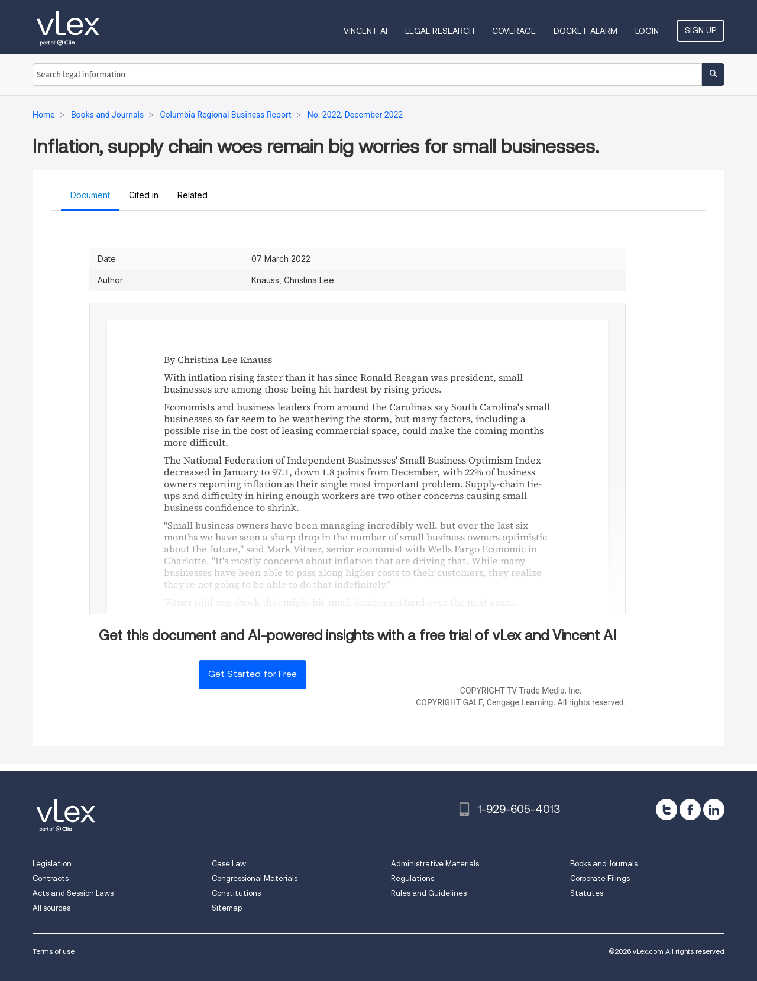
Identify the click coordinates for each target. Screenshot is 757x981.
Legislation (52, 863)
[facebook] (690, 809)
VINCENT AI (365, 30)
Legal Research (439, 30)
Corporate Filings (600, 878)
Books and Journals (604, 863)
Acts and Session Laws (73, 893)
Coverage (514, 30)
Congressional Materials (254, 878)
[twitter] (666, 809)
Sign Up (700, 30)
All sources (51, 908)
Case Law (229, 863)
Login (647, 30)
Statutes (586, 893)
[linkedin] (713, 809)
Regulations (412, 878)
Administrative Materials (435, 863)
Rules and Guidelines (429, 893)
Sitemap (227, 908)
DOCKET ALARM (585, 30)
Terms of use (54, 951)
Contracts (51, 878)
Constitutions (236, 893)
